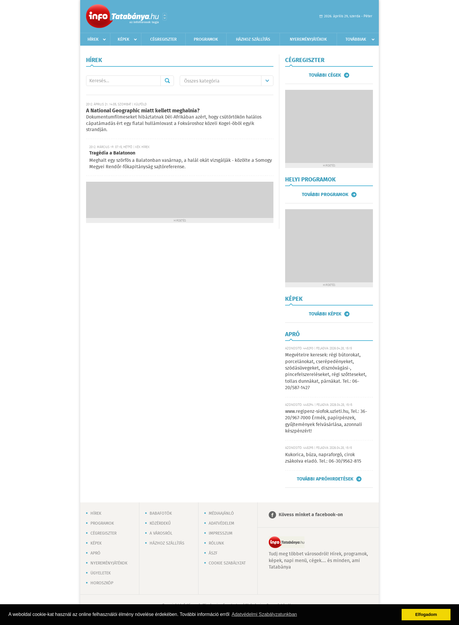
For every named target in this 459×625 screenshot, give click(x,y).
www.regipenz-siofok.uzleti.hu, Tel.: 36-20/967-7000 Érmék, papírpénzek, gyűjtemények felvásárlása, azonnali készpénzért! (326, 421)
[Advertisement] (179, 199)
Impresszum (220, 533)
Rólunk (216, 543)
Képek (123, 39)
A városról (161, 533)
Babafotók (161, 513)
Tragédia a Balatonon (112, 153)
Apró (95, 553)
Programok (206, 39)
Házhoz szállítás (253, 39)
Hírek (93, 39)
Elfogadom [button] (426, 614)
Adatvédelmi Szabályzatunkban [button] (264, 614)
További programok (325, 194)
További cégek (325, 75)
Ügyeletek (100, 573)
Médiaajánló (221, 513)
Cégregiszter (163, 39)
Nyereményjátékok (308, 39)
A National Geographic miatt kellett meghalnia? (143, 111)
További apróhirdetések (325, 479)
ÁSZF (213, 553)
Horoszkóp (101, 583)
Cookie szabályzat (227, 563)
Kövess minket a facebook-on (311, 514)
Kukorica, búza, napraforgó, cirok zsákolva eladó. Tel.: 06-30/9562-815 (323, 458)
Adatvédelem (221, 523)
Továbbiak (355, 39)
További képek (325, 314)
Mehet (167, 80)
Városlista (164, 16)
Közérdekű (160, 523)
